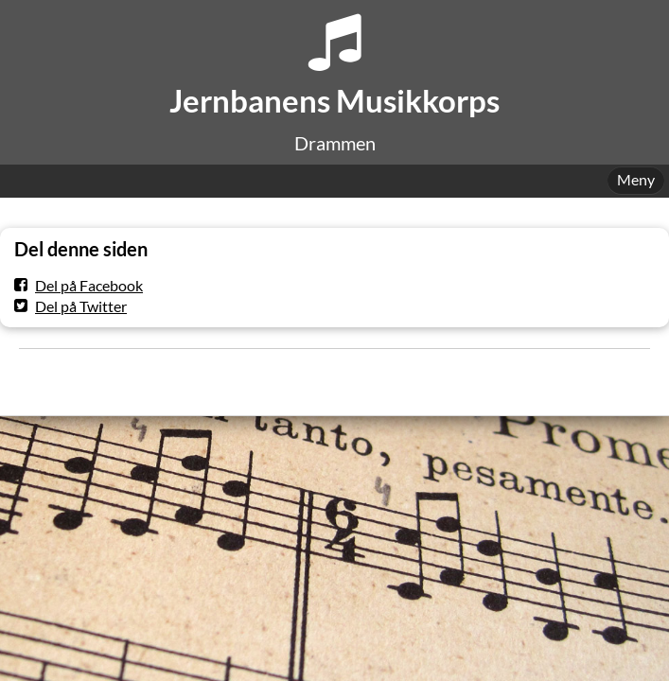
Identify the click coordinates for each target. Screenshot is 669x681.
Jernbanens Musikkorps (334, 100)
